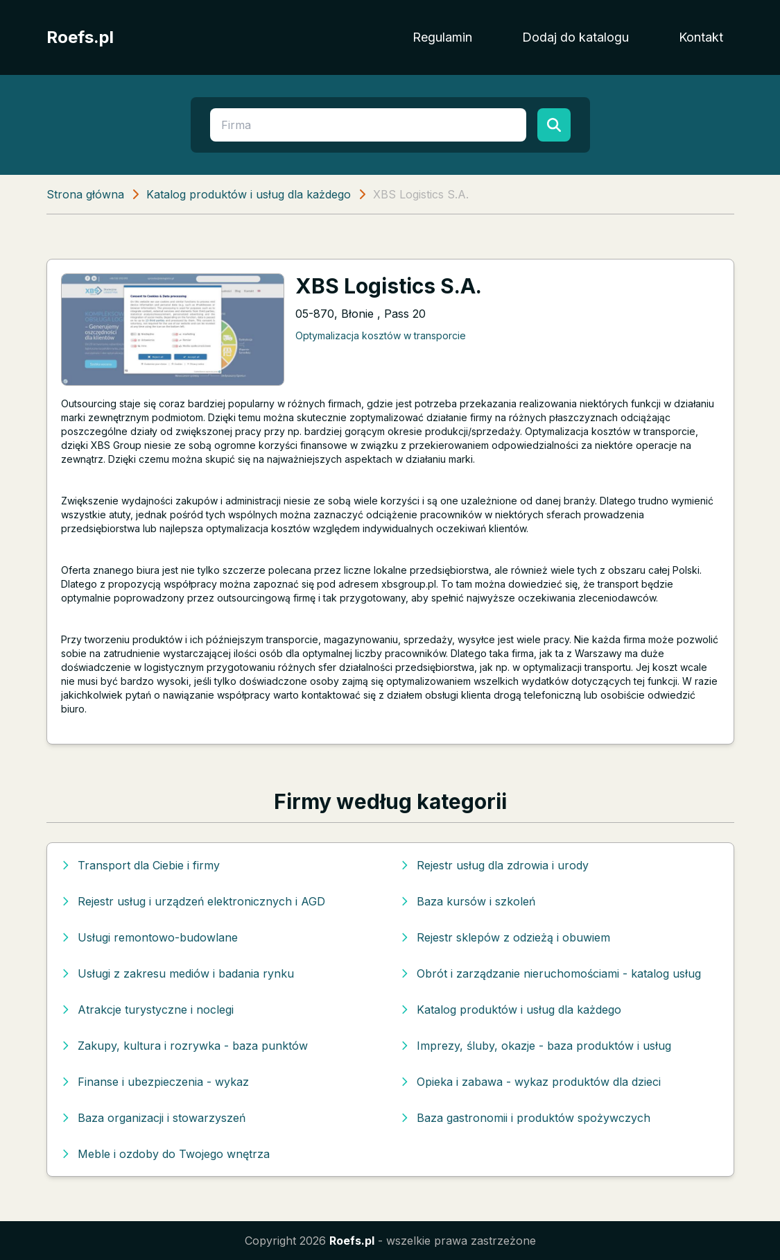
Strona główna (85, 194)
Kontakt (701, 37)
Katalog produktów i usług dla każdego (248, 194)
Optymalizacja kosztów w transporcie (380, 335)
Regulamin (442, 37)
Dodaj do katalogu (575, 37)
